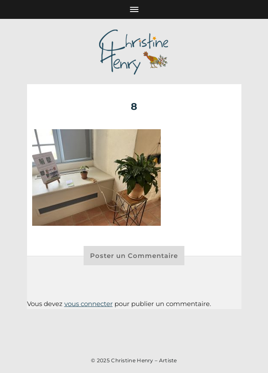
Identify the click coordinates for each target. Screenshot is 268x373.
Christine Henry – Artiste (144, 360)
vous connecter (88, 304)
